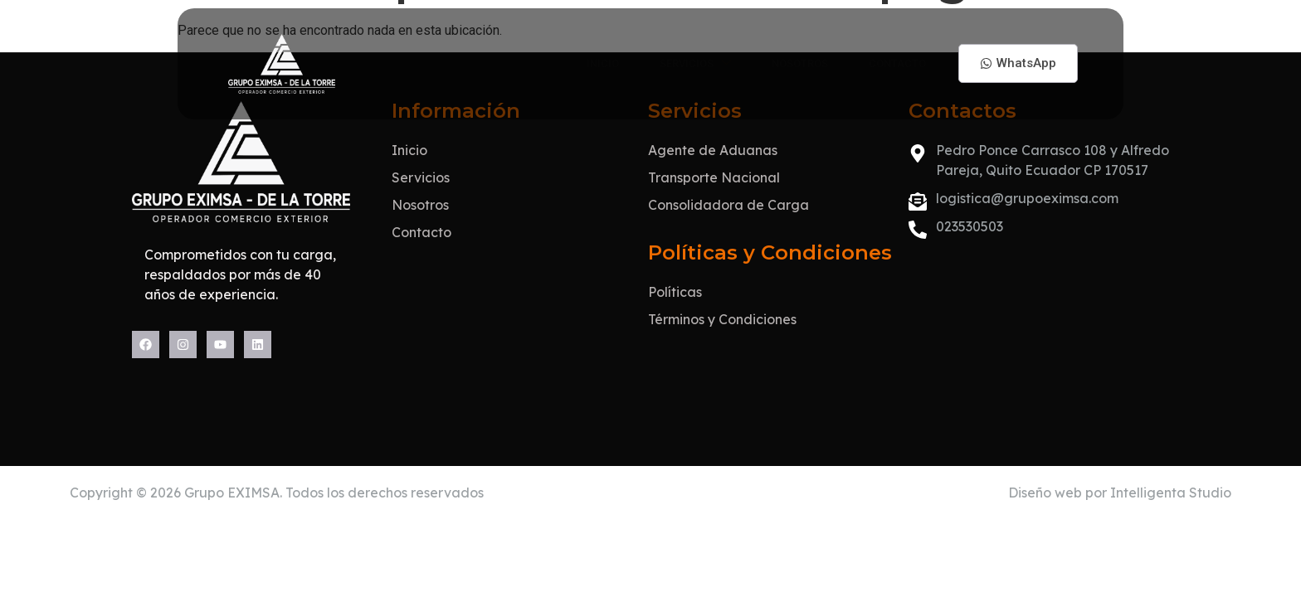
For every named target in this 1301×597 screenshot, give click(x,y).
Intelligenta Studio (1170, 563)
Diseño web (1045, 563)
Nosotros (779, 58)
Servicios (656, 58)
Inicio (548, 58)
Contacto (896, 58)
